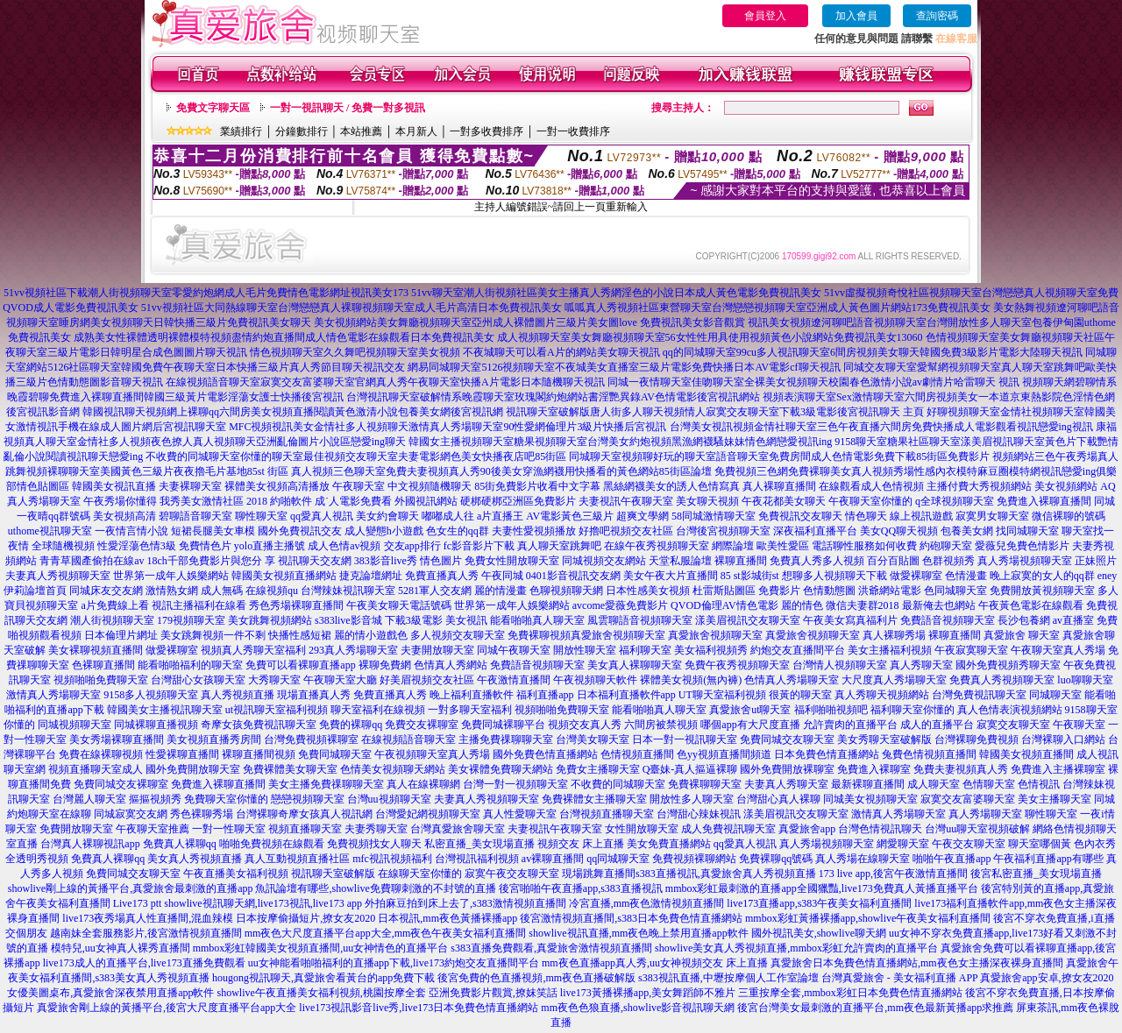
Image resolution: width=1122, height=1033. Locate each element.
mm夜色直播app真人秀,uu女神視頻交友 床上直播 (655, 963)
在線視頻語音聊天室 (408, 739)
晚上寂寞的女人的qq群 (1042, 576)
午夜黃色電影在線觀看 (1030, 605)
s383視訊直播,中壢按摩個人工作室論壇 (728, 978)
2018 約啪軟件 (279, 501)
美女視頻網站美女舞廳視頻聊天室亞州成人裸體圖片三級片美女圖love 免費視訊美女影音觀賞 (529, 322)
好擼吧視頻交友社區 (626, 531)
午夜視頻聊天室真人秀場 (432, 754)
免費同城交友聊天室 (787, 739)
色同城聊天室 (955, 590)
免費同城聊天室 (335, 754)
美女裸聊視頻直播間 (95, 650)
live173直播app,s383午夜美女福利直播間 (819, 903)
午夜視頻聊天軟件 (595, 680)
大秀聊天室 (274, 680)
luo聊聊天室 (1084, 680)
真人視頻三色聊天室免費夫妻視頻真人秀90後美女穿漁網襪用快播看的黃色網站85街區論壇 (501, 471)
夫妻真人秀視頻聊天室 (57, 576)
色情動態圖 (829, 590)
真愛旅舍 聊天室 (1022, 635)
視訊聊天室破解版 (333, 873)
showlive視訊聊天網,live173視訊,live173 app (263, 903)
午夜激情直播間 (513, 680)
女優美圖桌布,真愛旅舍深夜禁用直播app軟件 (110, 993)
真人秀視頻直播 (237, 695)
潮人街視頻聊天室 (112, 620)
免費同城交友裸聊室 (121, 784)
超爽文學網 (642, 516)
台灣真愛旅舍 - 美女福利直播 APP (899, 978)
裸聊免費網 (385, 665)
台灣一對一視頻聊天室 (515, 784)
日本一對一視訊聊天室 (684, 739)
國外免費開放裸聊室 (787, 769)
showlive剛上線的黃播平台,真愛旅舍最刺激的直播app (130, 888)
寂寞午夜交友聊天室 (512, 873)
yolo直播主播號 (269, 546)
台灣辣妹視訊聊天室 (348, 590)
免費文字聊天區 (213, 108)
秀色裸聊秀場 (201, 814)
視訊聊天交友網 (315, 561)
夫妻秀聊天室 (376, 829)
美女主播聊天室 (1054, 799)
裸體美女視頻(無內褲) (691, 680)
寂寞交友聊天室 (1013, 724)
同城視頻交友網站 (604, 561)
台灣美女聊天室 (592, 739)
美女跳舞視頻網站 (270, 620)
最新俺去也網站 (939, 605)
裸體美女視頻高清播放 (277, 486)
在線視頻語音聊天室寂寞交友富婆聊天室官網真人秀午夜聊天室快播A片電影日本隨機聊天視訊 (385, 382)
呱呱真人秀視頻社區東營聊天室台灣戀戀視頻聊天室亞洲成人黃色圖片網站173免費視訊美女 (778, 307)
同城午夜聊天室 (513, 650)
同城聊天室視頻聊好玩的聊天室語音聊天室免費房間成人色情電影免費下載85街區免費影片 (779, 456)
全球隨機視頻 (63, 546)
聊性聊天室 (261, 516)
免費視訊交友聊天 (800, 516)
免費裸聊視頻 (539, 635)
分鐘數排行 (301, 131)
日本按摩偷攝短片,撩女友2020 (305, 918)
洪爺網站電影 (889, 590)
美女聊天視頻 (707, 501)
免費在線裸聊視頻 (101, 754)
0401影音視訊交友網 (573, 576)
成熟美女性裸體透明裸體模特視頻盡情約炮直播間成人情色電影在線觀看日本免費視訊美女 (284, 337)
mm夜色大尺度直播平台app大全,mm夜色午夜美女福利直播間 (386, 933)
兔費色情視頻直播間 (929, 754)
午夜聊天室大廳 (340, 680)
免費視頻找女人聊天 (374, 844)
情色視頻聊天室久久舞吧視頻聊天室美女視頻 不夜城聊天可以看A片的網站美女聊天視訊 (455, 352)
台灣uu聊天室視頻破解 (977, 829)
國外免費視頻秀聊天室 (1008, 665)
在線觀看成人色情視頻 (871, 486)
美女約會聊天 (387, 516)
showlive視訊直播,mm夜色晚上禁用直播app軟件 (638, 933)
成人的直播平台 (937, 724)
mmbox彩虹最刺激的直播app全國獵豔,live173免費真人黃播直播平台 (821, 888)
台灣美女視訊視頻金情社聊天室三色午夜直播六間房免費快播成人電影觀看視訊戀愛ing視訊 (881, 427)
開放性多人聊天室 (692, 799)
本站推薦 (361, 131)
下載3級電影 (414, 620)
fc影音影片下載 (479, 546)
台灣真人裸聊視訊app (89, 844)
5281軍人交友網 (435, 590)
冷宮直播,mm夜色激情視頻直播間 (647, 903)
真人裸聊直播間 (779, 486)
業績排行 (241, 131)
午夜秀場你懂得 (120, 501)
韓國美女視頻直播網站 (284, 576)
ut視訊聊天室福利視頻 (276, 710)
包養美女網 (967, 531)
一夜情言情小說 (131, 531)
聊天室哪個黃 (1039, 844)
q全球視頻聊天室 (954, 501)
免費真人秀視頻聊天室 (1002, 680)
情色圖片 (441, 561)
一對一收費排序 (573, 131)
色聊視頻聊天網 (566, 590)
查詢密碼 (937, 16)
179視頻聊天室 (191, 620)
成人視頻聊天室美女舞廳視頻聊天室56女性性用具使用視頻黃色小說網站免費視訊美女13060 (710, 337)
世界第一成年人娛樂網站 (171, 576)
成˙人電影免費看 (353, 501)
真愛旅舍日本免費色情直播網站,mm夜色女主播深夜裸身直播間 (916, 963)
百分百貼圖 (893, 561)
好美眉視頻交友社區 (427, 680)
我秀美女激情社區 (202, 501)
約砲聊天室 (946, 546)
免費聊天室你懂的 (226, 799)
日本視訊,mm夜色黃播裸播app (447, 918)
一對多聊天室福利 (470, 710)
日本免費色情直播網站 (826, 754)
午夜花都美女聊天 (784, 501)
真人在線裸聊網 (423, 784)
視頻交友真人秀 (584, 724)
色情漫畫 (966, 576)
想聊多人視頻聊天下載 (834, 576)
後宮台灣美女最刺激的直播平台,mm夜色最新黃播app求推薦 (875, 1007)
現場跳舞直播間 (599, 873)
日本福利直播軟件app (626, 695)
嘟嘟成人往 (448, 516)
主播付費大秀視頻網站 (979, 486)
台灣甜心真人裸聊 (778, 799)
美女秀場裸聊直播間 (116, 739)
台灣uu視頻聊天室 (389, 799)
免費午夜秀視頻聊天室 (737, 665)
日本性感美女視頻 (648, 590)
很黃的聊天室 (800, 695)
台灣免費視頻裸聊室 (311, 739)
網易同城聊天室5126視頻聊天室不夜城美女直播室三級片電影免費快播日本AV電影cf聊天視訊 (624, 367)
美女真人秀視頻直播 (194, 859)
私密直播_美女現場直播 (479, 844)
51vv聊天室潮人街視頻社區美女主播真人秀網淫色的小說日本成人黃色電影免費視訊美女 (616, 293)
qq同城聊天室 (618, 859)
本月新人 (416, 131)
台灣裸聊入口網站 (1063, 739)
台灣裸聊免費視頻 (976, 739)
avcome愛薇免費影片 (620, 605)
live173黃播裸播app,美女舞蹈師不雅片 (647, 993)
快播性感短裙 (299, 635)
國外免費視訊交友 (300, 531)
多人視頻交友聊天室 (457, 635)
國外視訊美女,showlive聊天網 (818, 933)
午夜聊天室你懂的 (870, 501)
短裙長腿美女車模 (213, 531)
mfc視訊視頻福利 (392, 859)
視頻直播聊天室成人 (95, 769)
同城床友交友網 (106, 590)
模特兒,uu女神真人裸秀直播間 (120, 948)
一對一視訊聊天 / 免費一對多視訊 (347, 108)
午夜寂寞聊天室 (971, 650)
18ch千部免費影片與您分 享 (211, 561)
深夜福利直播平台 (815, 531)
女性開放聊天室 (641, 829)
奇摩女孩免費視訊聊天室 (258, 724)
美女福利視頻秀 (711, 650)
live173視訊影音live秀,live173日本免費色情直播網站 (418, 1007)
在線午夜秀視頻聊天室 (656, 546)
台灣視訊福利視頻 (477, 859)
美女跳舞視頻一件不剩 (213, 635)
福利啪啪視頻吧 (831, 710)
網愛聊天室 (903, 844)
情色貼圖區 (43, 486)
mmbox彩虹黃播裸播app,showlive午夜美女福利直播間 (868, 918)
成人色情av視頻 (344, 546)
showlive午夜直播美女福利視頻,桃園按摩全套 (321, 993)
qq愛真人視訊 (321, 516)
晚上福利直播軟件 (472, 695)
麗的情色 (802, 605)
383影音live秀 (385, 561)
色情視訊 (1039, 784)
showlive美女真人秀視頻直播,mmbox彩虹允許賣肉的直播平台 (796, 948)
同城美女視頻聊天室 (870, 799)
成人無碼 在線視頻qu (249, 590)
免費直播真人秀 (442, 576)
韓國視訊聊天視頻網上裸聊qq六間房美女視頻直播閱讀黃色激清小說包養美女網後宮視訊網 (292, 412)
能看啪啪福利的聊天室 (190, 665)
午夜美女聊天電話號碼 (398, 605)
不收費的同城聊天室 (618, 784)
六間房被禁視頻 (661, 724)
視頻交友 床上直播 (580, 844)
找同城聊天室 (1027, 531)
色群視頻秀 (948, 561)
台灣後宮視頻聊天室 (723, 531)
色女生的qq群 (457, 531)
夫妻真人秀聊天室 (786, 784)
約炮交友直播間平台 (797, 650)
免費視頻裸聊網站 (694, 859)
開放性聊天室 (584, 650)
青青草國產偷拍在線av (91, 561)
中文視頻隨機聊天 (429, 486)
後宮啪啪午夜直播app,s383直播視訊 (581, 888)
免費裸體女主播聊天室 (594, 799)
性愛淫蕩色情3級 (136, 546)
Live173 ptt (137, 903)
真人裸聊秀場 (894, 635)
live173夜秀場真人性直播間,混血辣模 (147, 918)
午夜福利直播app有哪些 (1048, 859)
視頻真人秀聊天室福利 (253, 650)
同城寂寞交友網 (130, 814)
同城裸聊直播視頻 (156, 724)
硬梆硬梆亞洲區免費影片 (518, 501)
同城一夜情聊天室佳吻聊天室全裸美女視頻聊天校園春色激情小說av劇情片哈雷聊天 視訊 (813, 382)
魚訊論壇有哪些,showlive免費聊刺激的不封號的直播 (375, 888)
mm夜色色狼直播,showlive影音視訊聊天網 (638, 1007)
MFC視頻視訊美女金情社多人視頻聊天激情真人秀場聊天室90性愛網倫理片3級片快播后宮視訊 (447, 427)
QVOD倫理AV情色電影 (724, 605)
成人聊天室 (933, 784)
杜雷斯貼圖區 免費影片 (746, 590)
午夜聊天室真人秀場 (1058, 650)
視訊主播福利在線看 (199, 605)
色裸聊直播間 (103, 665)
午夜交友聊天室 (968, 844)
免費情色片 (205, 546)
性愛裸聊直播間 (182, 754)
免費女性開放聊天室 (512, 561)
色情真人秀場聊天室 (791, 680)
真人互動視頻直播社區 (297, 859)
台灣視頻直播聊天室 (606, 814)
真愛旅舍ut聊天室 (750, 710)
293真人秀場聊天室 (353, 650)
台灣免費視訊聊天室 (979, 695)
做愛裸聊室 (916, 576)
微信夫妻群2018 (862, 605)
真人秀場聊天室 (985, 814)
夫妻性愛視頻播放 (534, 531)
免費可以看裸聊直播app (300, 665)
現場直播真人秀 (314, 695)
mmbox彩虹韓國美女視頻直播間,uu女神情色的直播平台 (321, 948)
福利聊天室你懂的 (912, 710)
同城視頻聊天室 (74, 724)
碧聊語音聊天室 (195, 516)
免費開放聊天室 (76, 829)
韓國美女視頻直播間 (1026, 754)
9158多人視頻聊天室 (150, 695)
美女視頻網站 (1065, 486)
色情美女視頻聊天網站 (392, 769)
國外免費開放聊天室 (193, 769)
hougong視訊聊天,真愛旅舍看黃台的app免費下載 (323, 978)
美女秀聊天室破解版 (884, 739)
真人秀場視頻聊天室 (1024, 561)
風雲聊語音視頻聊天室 (639, 620)
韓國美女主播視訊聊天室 (165, 710)
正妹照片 (1096, 561)
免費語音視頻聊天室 (947, 620)
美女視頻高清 (124, 516)
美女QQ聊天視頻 (899, 531)
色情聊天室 (988, 784)
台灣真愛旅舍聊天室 (457, 829)
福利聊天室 (645, 650)
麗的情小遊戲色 (371, 635)
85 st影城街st (750, 576)
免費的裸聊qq (350, 724)
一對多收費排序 (486, 131)
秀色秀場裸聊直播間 (296, 605)
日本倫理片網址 (121, 635)
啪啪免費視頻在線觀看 (271, 844)
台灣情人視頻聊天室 (839, 665)
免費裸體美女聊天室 (290, 769)
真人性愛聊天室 (520, 814)
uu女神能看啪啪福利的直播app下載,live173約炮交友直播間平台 (393, 963)
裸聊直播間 (740, 561)
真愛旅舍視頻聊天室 (618, 635)
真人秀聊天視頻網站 (881, 695)
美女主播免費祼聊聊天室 (326, 784)
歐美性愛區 (782, 546)
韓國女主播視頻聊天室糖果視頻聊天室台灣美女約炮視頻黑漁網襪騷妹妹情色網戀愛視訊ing (620, 441)
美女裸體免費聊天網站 (500, 769)
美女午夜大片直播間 (670, 576)
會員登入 (765, 16)
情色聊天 (866, 516)
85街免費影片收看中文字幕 (537, 486)
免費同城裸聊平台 (503, 724)
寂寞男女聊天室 (992, 516)
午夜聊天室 (358, 486)
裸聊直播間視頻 (258, 754)
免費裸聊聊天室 (705, 784)
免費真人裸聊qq (180, 844)
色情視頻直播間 (637, 754)
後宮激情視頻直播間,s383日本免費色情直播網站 (631, 918)
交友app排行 (412, 546)
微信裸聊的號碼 (1068, 516)
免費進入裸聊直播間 (1044, 501)
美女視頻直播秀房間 (214, 739)
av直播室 (1073, 620)
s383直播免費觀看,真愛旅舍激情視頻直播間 (551, 948)
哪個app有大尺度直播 (749, 724)
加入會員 (856, 16)
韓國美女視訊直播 (114, 486)
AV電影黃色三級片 (570, 516)
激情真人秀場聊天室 (53, 695)
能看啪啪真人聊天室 (537, 620)
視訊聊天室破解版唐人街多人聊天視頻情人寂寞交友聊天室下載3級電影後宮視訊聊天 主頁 (715, 412)
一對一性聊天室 (229, 829)
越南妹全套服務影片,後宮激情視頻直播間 (146, 933)
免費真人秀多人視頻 (817, 561)
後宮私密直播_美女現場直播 (1036, 873)
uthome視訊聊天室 (50, 531)
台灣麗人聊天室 (89, 799)
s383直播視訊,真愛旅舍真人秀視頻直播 (726, 873)
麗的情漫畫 (500, 590)
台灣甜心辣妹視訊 (699, 814)
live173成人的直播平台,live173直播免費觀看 (144, 963)
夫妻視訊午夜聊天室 (626, 501)
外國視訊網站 (426, 501)
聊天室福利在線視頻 (377, 710)
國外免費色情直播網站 (545, 754)
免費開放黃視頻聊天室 (1042, 590)
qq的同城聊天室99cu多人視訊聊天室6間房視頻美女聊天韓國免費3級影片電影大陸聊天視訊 (873, 352)
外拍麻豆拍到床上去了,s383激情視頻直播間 (465, 903)
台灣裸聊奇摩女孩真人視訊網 (304, 814)
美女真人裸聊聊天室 (634, 665)
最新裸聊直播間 (868, 784)
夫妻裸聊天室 (190, 486)
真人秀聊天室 (921, 665)
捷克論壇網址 (370, 576)
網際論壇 (733, 546)
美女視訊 (466, 620)
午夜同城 (502, 576)
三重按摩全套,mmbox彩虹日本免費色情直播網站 (850, 993)
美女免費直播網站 (669, 844)
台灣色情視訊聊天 (880, 829)
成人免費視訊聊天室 (728, 829)
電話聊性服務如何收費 (864, 546)
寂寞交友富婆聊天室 (967, 799)
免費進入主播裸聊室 (1058, 769)
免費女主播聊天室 (598, 769)
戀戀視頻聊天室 (307, 799)
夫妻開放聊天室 (437, 650)
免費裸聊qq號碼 (776, 859)
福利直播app (544, 695)
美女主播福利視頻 (890, 650)
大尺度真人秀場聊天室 (894, 680)
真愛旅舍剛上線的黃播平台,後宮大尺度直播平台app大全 (166, 1007)
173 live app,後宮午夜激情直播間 (893, 873)
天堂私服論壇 (680, 561)
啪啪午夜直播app (952, 859)
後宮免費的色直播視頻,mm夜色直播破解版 (536, 978)
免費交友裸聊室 (421, 724)
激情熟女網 (172, 590)
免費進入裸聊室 (874, 769)
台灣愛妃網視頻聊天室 (427, 814)
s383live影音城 (348, 620)
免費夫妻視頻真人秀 (960, 769)
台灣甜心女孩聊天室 (198, 680)
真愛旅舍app (806, 829)
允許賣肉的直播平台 (850, 724)
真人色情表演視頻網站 (1009, 710)
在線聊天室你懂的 (420, 873)
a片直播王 (500, 516)
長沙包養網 (1024, 620)
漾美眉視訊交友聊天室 (747, 620)
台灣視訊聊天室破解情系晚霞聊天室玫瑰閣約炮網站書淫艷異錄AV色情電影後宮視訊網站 (553, 397)
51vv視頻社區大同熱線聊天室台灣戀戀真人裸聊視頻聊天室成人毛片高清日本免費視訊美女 (351, 307)
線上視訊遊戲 (921, 516)
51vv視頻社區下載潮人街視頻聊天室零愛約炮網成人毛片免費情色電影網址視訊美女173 (206, 293)
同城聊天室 (1055, 695)
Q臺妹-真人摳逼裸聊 (690, 769)
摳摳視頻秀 (155, 799)
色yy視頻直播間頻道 (724, 754)
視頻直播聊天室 (305, 829)
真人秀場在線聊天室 (862, 859)
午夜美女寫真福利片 (850, 620)
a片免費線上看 (114, 605)
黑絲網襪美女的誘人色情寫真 (671, 486)
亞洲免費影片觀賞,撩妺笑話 (493, 993)
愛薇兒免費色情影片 (1022, 546)
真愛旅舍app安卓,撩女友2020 (1046, 978)
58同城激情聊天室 (713, 516)
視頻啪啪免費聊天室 (100, 680)
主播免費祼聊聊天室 (505, 739)
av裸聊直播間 (553, 859)
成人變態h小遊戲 (383, 531)
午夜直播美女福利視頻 (235, 873)
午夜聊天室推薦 (152, 829)
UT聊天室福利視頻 (722, 695)
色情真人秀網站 (450, 665)
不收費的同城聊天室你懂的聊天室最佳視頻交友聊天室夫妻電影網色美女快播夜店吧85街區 (356, 456)
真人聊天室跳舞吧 (559, 546)
